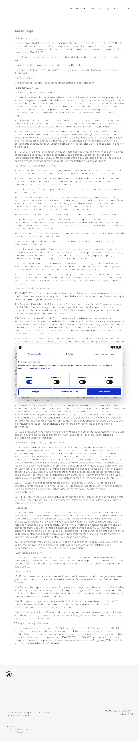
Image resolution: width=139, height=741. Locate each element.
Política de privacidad (19, 729)
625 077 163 (126, 713)
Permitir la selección (69, 392)
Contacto (129, 8)
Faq (107, 8)
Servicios (95, 8)
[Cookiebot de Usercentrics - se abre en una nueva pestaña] (110, 347)
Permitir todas (104, 392)
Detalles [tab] (69, 354)
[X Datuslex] (9, 673)
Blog (116, 8)
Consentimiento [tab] (34, 354)
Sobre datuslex (76, 8)
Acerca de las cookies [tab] (104, 354)
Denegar (35, 392)
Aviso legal (14, 726)
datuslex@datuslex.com (119, 710)
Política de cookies (41, 368)
